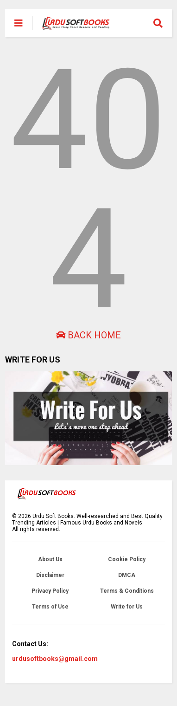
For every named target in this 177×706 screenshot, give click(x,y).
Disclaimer (50, 575)
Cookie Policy (126, 559)
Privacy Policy (50, 591)
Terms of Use (50, 606)
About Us (50, 559)
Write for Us (127, 606)
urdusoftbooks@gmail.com (55, 658)
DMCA (126, 575)
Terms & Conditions (127, 591)
